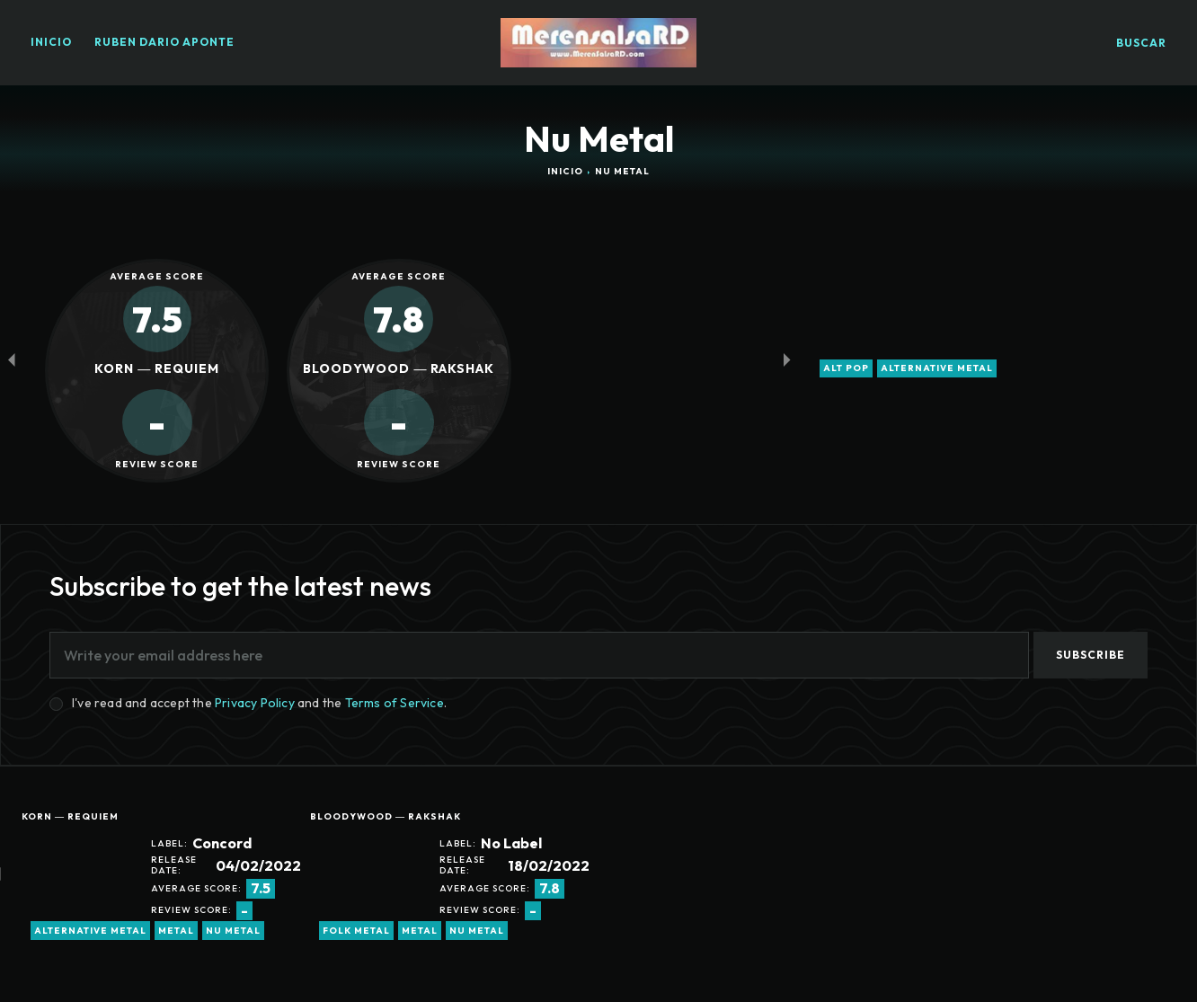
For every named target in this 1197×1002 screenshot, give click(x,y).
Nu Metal (233, 930)
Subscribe (1090, 654)
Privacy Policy (255, 703)
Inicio (565, 171)
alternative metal (937, 368)
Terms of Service (394, 703)
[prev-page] (11, 360)
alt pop (846, 368)
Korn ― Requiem (70, 816)
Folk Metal (356, 930)
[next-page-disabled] (787, 360)
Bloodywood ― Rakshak (385, 816)
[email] (539, 655)
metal (176, 930)
